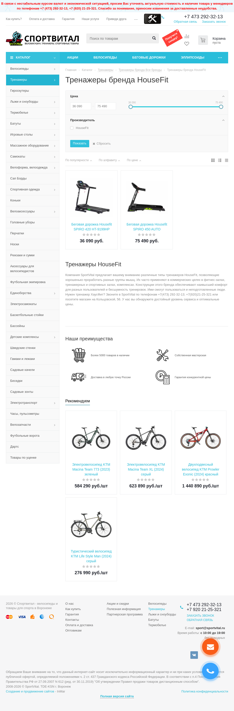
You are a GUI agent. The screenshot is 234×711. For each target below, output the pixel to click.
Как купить (73, 609)
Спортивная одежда (25, 189)
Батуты (15, 123)
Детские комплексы (24, 337)
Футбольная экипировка (28, 282)
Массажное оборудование (29, 145)
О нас (69, 603)
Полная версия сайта (117, 696)
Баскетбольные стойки (27, 315)
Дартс (14, 446)
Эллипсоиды (192, 57)
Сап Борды (18, 178)
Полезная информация (124, 609)
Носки (14, 244)
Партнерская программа (125, 614)
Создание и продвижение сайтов (30, 691)
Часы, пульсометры (24, 413)
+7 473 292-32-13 (203, 16)
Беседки (16, 381)
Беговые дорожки (149, 57)
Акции (72, 57)
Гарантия (72, 614)
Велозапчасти (20, 424)
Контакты (72, 620)
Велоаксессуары (22, 211)
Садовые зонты (21, 392)
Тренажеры (18, 79)
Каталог (23, 57)
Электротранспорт (23, 403)
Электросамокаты (23, 304)
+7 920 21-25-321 (204, 609)
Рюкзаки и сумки (22, 255)
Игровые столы (21, 134)
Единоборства (20, 293)
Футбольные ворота (24, 435)
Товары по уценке (23, 457)
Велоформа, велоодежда (29, 167)
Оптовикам (73, 630)
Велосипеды (105, 57)
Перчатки (17, 233)
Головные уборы (22, 222)
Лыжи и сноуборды (24, 101)
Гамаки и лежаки (22, 359)
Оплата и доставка (79, 625)
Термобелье (19, 112)
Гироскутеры (19, 90)
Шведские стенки (22, 348)
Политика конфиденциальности (204, 691)
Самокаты (17, 156)
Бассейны (17, 326)
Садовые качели (22, 370)
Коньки (15, 200)
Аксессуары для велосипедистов (22, 268)
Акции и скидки (118, 603)
